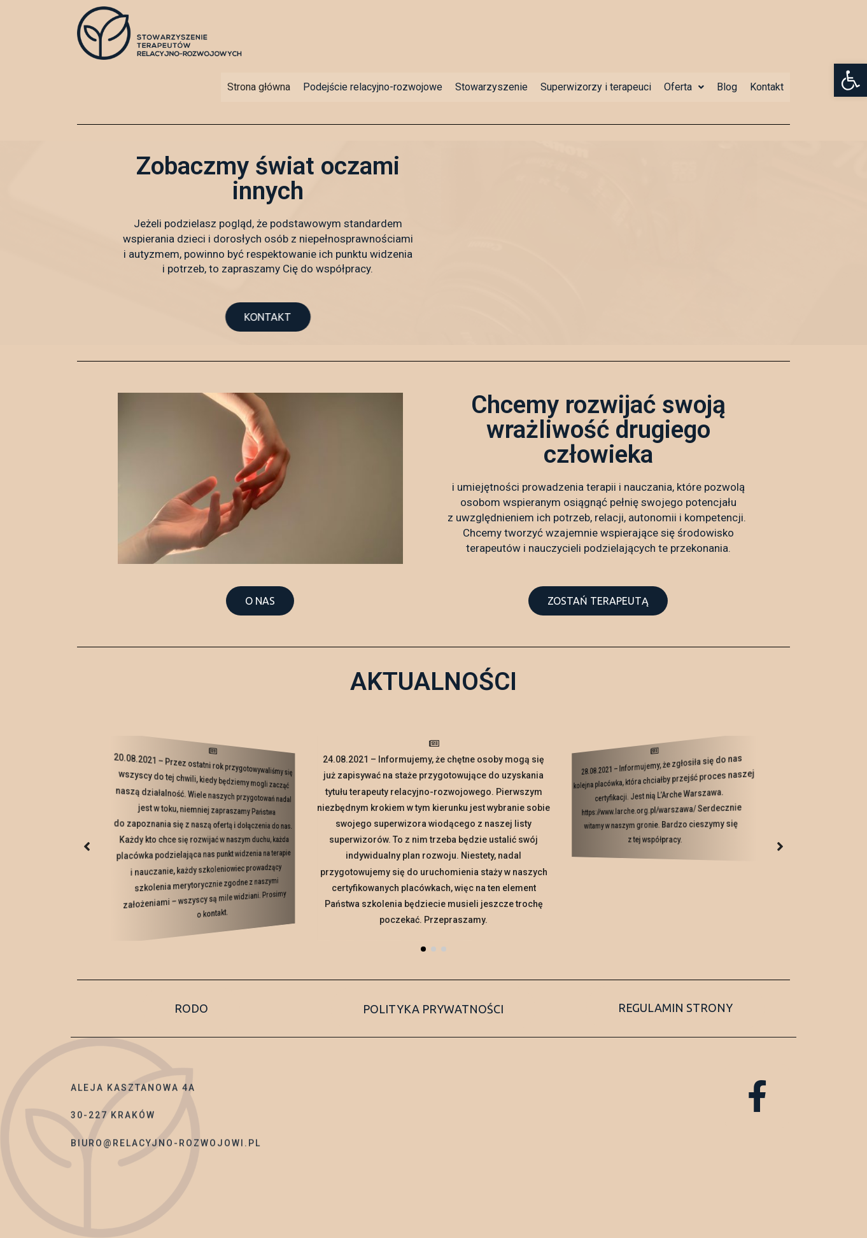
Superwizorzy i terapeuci (595, 87)
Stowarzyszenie (491, 87)
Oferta (684, 87)
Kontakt (767, 87)
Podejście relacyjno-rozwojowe (372, 87)
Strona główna (258, 87)
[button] (286, 317)
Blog (727, 87)
